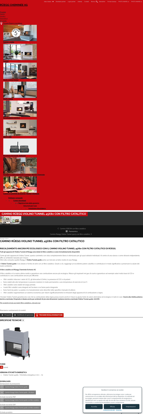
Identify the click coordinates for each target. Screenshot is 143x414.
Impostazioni (131, 407)
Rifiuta (112, 407)
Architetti (118, 10)
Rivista (77, 10)
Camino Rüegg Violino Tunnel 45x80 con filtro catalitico (41, 284)
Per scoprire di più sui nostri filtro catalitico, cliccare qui (39, 191)
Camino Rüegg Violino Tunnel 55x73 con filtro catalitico (98, 88)
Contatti (67, 1)
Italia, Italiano (27, 1)
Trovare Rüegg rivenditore (109, 197)
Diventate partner (42, 1)
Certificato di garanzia (106, 191)
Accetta (94, 407)
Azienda (61, 1)
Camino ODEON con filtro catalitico (36, 88)
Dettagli (24, 371)
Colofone (54, 410)
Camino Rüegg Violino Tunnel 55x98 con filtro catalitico (69, 357)
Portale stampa (92, 1)
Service (89, 10)
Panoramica (62, 88)
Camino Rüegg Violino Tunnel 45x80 (35, 271)
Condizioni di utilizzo (67, 410)
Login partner (52, 1)
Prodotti (64, 10)
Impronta (119, 410)
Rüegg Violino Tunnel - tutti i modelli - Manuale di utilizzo (41, 313)
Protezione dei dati (109, 410)
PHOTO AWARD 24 (117, 1)
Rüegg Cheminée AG (30, 8)
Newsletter (83, 1)
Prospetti (101, 186)
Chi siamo (57, 391)
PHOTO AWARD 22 (104, 1)
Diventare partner (78, 392)
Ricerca (74, 1)
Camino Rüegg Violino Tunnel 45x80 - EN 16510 (38, 277)
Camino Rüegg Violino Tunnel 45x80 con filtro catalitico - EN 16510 (44, 305)
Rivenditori (103, 10)
